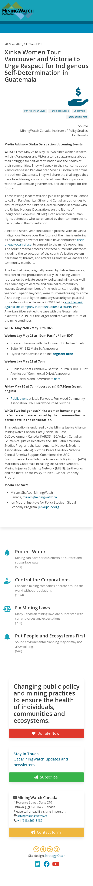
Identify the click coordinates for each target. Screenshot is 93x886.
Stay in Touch (26, 753)
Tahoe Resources (59, 110)
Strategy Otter (55, 856)
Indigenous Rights (77, 116)
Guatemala (79, 110)
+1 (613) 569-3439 (29, 821)
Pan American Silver (34, 110)
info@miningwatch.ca (32, 816)
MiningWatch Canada (37, 797)
